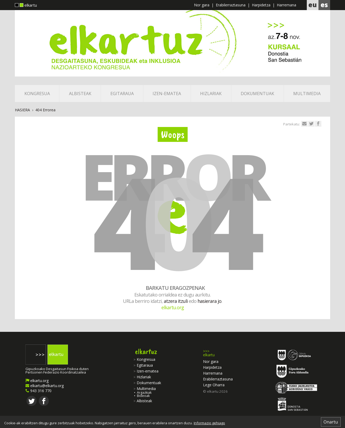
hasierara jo (209, 301)
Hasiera (22, 109)
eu (312, 4)
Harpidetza (261, 4)
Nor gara (201, 4)
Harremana (286, 4)
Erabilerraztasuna (230, 4)
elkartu (26, 5)
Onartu (331, 422)
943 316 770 (38, 390)
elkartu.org (172, 307)
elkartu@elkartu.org (44, 385)
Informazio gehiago (209, 423)
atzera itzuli (176, 301)
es (324, 4)
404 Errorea (45, 109)
